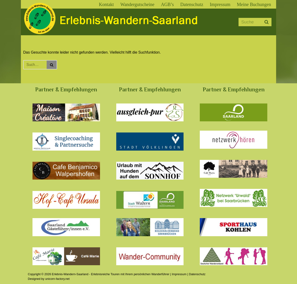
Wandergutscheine (137, 4)
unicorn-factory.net (57, 279)
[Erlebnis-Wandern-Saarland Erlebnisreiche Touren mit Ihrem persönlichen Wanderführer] (113, 23)
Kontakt (106, 4)
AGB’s (167, 4)
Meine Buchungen (254, 4)
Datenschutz (191, 4)
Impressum (220, 4)
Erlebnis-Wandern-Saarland (70, 274)
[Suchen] (249, 22)
